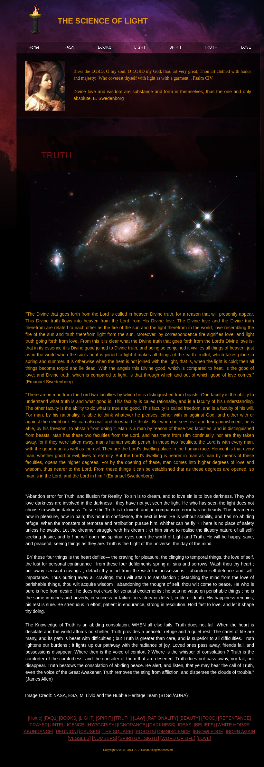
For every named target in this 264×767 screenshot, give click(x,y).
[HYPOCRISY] (101, 724)
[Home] (35, 718)
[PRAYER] (38, 724)
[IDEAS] (184, 724)
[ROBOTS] (145, 731)
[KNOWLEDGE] (209, 731)
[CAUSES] (89, 731)
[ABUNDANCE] (38, 731)
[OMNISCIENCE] (174, 731)
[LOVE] (203, 738)
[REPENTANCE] (234, 718)
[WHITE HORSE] (233, 724)
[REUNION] (66, 731)
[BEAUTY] (189, 718)
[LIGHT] (86, 718)
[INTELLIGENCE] (67, 724)
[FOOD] (209, 718)
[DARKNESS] (161, 724)
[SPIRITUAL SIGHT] (138, 738)
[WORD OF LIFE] (177, 738)
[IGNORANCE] (132, 724)
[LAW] (139, 718)
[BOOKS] (68, 718)
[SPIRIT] (104, 718)
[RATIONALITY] (162, 718)
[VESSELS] (79, 738)
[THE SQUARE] (117, 731)
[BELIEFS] (204, 724)
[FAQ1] (51, 718)
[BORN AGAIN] (241, 731)
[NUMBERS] (104, 738)
